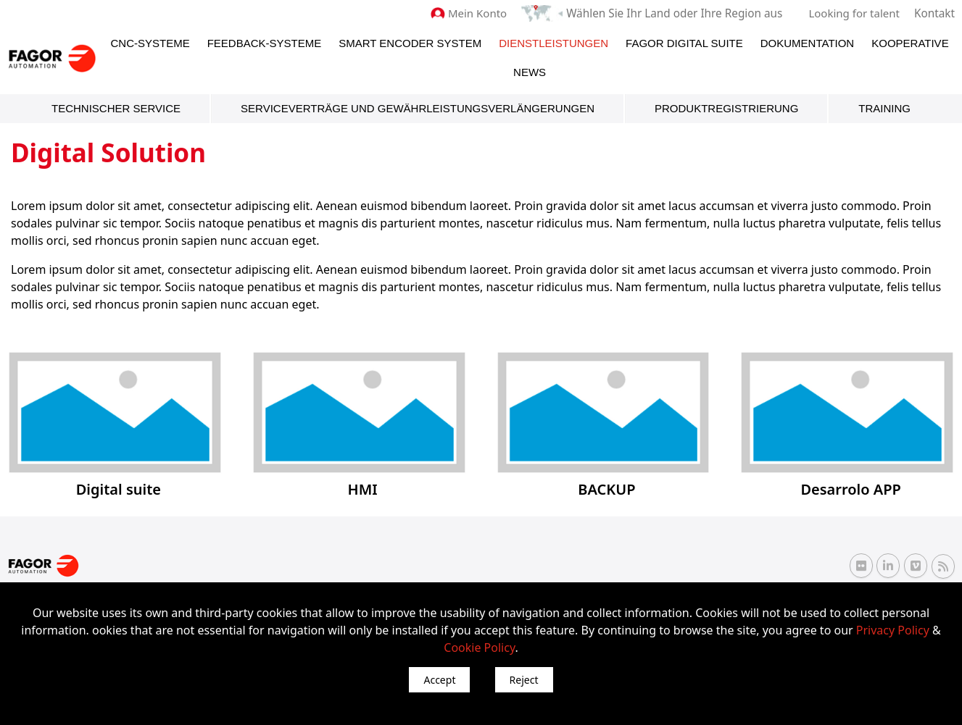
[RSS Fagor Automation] (943, 565)
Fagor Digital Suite (684, 43)
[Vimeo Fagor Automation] (915, 565)
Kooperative (909, 43)
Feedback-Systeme (264, 43)
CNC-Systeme (150, 43)
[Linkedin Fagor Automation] (888, 565)
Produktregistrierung (726, 108)
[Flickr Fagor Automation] (861, 565)
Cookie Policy (479, 647)
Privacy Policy (892, 630)
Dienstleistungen (553, 43)
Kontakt (935, 13)
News (529, 72)
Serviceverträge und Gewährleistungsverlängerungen (417, 108)
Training (884, 108)
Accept (439, 680)
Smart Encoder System (410, 43)
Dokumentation (807, 43)
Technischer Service (116, 108)
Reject (524, 680)
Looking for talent (855, 13)
